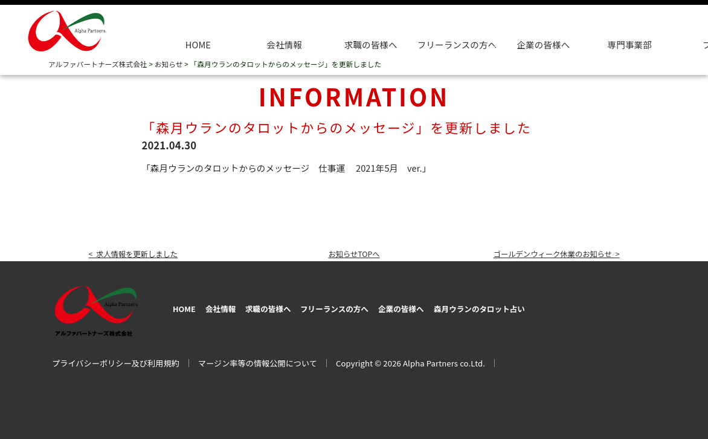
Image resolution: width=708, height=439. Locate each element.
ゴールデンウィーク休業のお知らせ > (545, 253)
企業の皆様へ (543, 44)
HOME (198, 44)
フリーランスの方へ (377, 306)
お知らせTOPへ (354, 253)
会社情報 (284, 44)
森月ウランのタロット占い (563, 306)
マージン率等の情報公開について (257, 359)
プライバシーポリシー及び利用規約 (115, 359)
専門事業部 (630, 44)
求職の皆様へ (370, 44)
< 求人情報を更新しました (141, 253)
